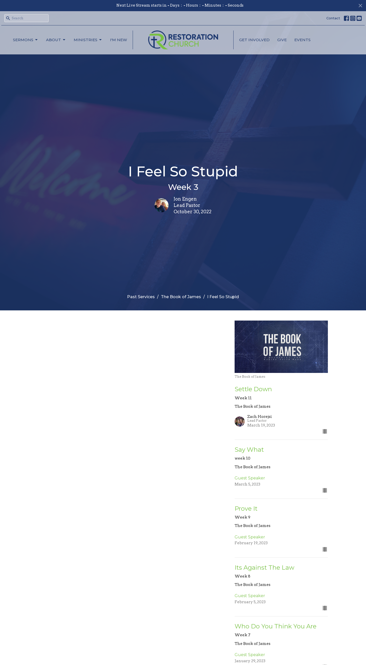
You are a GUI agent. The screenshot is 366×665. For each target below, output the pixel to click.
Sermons (25, 39)
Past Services (141, 296)
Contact (333, 18)
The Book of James (181, 296)
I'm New (118, 39)
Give (282, 39)
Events (302, 39)
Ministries (88, 39)
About (56, 39)
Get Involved (254, 39)
